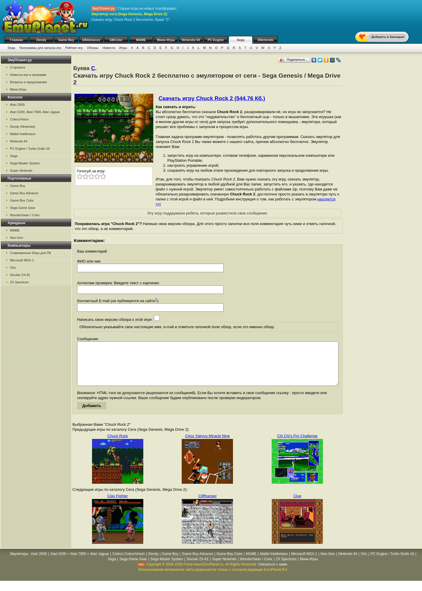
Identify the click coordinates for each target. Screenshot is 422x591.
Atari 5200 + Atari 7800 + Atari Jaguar (79, 563)
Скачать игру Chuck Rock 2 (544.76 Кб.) (212, 98)
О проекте (17, 67)
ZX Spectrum (19, 282)
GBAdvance (91, 40)
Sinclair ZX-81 (20, 275)
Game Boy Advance (24, 193)
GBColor (115, 40)
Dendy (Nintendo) (22, 126)
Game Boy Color (22, 200)
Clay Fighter (117, 505)
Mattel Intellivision (22, 134)
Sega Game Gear (22, 208)
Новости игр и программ (28, 74)
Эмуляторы (19, 563)
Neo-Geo (16, 237)
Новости (109, 48)
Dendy (41, 40)
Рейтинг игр (74, 48)
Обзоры (92, 48)
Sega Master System (25, 163)
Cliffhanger (207, 505)
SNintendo (266, 40)
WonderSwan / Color (25, 215)
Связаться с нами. (273, 573)
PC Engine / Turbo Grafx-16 (30, 148)
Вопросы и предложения (28, 82)
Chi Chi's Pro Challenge (297, 444)
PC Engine (215, 40)
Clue (297, 505)
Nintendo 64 (191, 40)
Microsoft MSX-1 (22, 260)
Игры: (123, 48)
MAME (141, 40)
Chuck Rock (117, 444)
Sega (240, 40)
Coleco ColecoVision (129, 563)
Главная (16, 40)
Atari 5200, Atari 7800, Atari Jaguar (35, 112)
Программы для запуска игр (40, 48)
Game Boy (66, 40)
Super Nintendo (21, 170)
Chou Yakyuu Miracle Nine (207, 444)
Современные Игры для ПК (30, 253)
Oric (13, 267)
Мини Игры (166, 40)
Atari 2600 (17, 104)
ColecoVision (19, 119)
